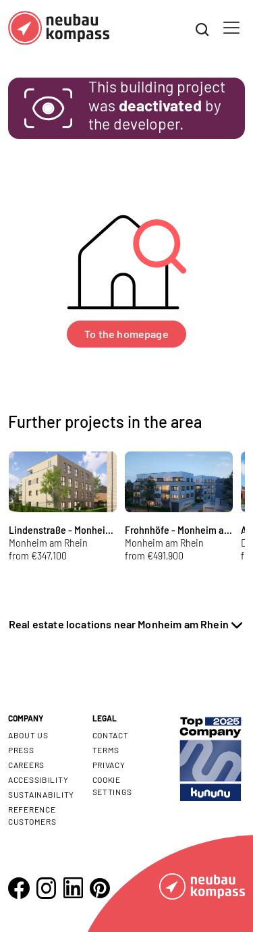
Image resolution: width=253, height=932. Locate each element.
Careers (26, 764)
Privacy (108, 764)
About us (28, 735)
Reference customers (32, 815)
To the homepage (126, 333)
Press (21, 750)
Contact (110, 735)
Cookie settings (112, 785)
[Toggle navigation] (231, 27)
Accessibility (38, 779)
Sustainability (41, 794)
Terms (106, 750)
